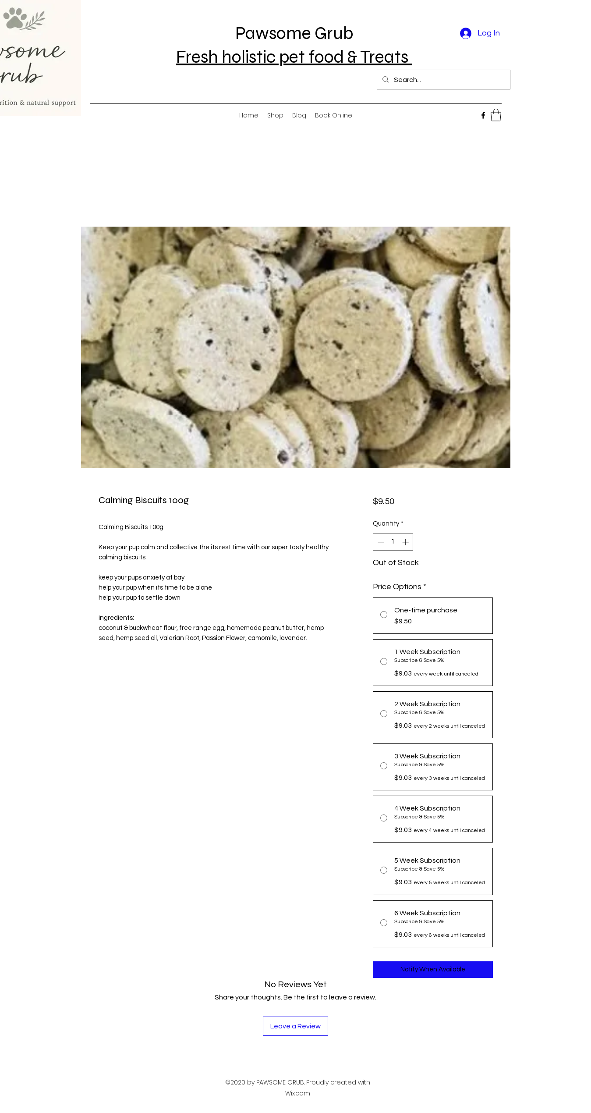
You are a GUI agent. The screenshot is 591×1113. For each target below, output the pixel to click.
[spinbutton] (393, 542)
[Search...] (443, 79)
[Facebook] (483, 115)
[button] (496, 115)
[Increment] (406, 542)
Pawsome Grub (294, 33)
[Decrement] (380, 542)
